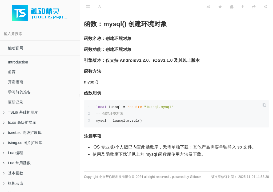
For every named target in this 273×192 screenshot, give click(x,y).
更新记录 (15, 102)
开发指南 (15, 82)
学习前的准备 (19, 92)
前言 (11, 72)
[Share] (265, 6)
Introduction (18, 62)
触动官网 (15, 48)
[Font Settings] (99, 6)
